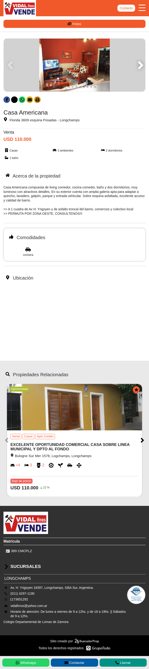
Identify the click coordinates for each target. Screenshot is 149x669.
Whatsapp (26, 663)
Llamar (123, 663)
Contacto (126, 8)
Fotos (74, 24)
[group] (74, 65)
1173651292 (19, 599)
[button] (140, 65)
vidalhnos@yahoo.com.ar (28, 606)
